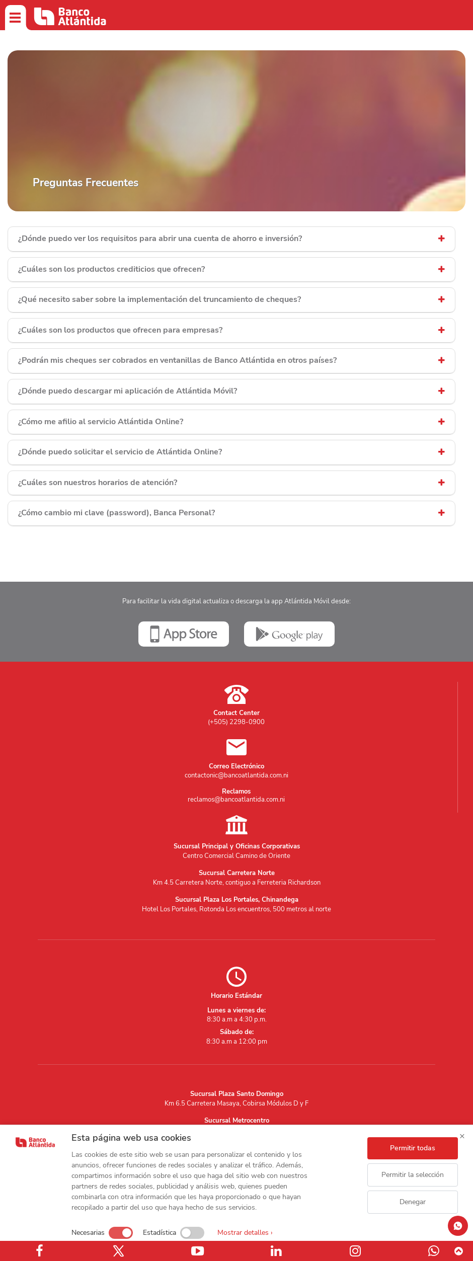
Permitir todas (412, 1148)
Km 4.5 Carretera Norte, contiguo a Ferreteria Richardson (237, 882)
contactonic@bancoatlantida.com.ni (236, 775)
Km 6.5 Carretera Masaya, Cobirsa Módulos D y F (236, 1103)
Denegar (413, 1202)
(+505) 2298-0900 (236, 722)
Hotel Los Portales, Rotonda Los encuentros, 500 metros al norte (236, 909)
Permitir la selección (412, 1174)
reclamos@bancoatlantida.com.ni (236, 799)
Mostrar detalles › (245, 1232)
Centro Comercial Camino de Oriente (236, 855)
